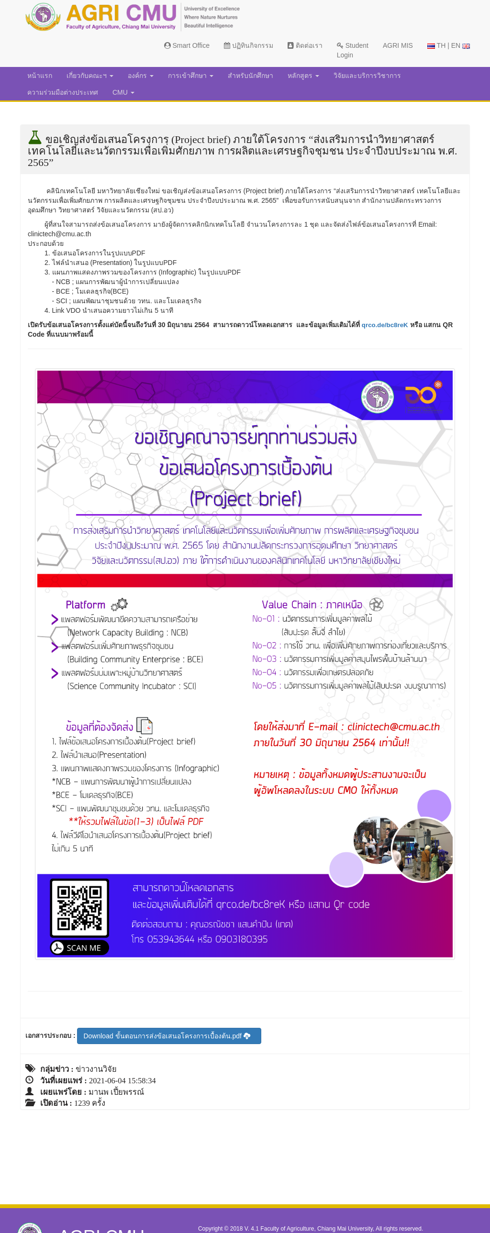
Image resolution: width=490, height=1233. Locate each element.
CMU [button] (123, 92)
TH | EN (448, 45)
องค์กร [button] (141, 75)
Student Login (352, 50)
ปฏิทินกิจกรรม (248, 45)
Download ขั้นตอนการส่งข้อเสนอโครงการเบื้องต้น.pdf (166, 1036)
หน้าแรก (39, 75)
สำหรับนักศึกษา (250, 75)
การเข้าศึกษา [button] (190, 75)
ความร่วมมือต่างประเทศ (62, 92)
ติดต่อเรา (305, 45)
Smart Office (187, 45)
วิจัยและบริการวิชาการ (367, 75)
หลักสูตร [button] (303, 75)
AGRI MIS (398, 45)
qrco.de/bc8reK (386, 325)
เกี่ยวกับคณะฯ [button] (90, 75)
